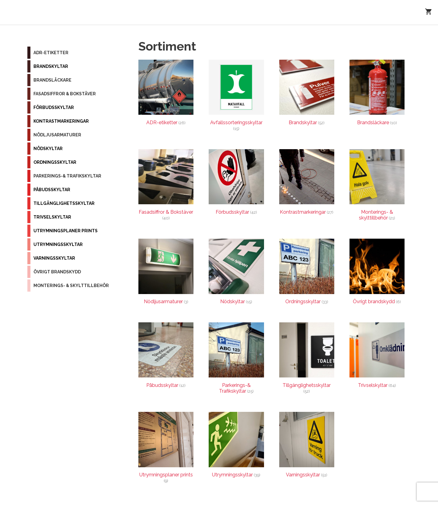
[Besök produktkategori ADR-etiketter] (165, 94)
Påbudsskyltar (51, 189)
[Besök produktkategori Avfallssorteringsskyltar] (236, 97)
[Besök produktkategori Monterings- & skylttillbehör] (377, 186)
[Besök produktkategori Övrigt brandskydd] (377, 273)
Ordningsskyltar (54, 162)
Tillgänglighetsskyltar (64, 203)
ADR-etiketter (50, 52)
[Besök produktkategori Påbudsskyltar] (165, 356)
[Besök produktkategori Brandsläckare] (377, 94)
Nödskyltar (48, 148)
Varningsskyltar (54, 258)
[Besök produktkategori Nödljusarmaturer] (165, 273)
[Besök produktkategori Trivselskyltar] (377, 356)
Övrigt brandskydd (57, 271)
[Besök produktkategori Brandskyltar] (306, 94)
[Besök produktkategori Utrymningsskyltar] (236, 446)
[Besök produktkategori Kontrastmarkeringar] (306, 183)
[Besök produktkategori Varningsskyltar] (306, 446)
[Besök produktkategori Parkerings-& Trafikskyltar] (236, 359)
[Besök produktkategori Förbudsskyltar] (236, 183)
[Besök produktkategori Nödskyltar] (236, 273)
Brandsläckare (52, 80)
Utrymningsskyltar (58, 244)
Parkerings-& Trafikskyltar (67, 176)
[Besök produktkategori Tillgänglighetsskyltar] (306, 359)
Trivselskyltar (52, 217)
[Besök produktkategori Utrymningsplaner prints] (165, 449)
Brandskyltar (50, 66)
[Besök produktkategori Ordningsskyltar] (306, 273)
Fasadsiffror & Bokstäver (64, 93)
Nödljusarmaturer (57, 134)
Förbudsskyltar (53, 107)
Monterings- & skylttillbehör (71, 285)
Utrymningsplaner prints (65, 230)
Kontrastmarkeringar (61, 121)
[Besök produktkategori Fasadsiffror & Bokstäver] (165, 186)
